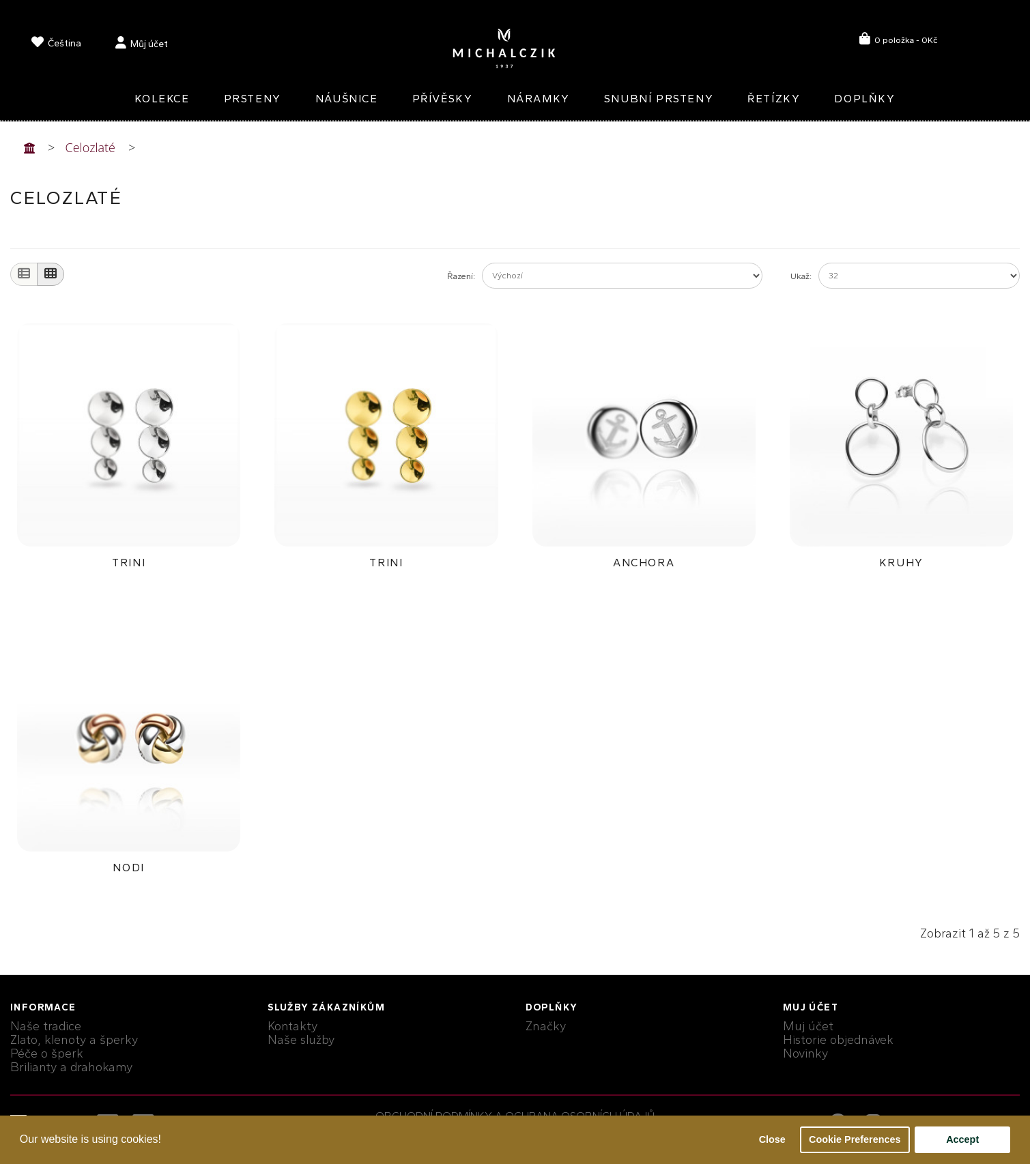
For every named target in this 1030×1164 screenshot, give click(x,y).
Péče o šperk (46, 1053)
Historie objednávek (838, 1039)
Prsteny (252, 98)
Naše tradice (45, 1026)
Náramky (538, 98)
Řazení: (461, 276)
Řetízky (773, 98)
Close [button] (772, 1139)
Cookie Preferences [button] (854, 1139)
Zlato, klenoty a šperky (74, 1039)
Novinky (805, 1053)
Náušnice (346, 98)
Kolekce (161, 98)
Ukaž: (801, 276)
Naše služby (301, 1039)
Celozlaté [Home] (91, 147)
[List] (24, 274)
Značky (546, 1026)
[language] (56, 44)
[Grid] (50, 274)
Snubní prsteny (658, 98)
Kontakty (292, 1026)
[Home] (29, 147)
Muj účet (808, 1026)
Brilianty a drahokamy (71, 1067)
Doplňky (864, 98)
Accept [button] (962, 1139)
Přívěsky (442, 98)
